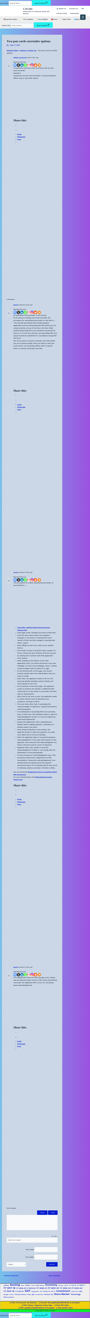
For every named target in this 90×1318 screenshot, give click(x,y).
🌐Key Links (78, 19)
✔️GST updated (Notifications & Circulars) (36, 1308)
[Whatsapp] (25, 65)
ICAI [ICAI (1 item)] (41, 1291)
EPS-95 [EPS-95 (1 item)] (66, 1285)
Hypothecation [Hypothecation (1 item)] (35, 1291)
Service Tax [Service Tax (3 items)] (48, 1294)
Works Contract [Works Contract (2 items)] (9, 1297)
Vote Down (8, 69)
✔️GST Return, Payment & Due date (36, 1305)
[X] (18, 65)
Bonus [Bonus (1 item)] (22, 1285)
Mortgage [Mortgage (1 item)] (6, 1294)
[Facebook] (15, 65)
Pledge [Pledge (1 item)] (29, 1294)
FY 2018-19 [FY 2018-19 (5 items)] (21, 1288)
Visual (42, 1212)
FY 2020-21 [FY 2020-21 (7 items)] (42, 1288)
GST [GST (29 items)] (27, 1291)
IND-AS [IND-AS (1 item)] (53, 1291)
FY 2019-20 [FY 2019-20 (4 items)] (31, 1288)
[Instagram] (32, 65)
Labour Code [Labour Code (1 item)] (74, 1291)
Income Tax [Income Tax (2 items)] (46, 1291)
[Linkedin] (22, 65)
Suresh (15, 572)
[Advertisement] (35, 100)
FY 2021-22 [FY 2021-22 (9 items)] (53, 1288)
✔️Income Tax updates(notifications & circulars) (59, 1303)
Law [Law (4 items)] (80, 1291)
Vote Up (8, 62)
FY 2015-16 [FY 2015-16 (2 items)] (72, 1285)
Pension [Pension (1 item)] (12, 1294)
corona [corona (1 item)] (33, 1285)
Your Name (30, 1257)
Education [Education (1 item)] (60, 1285)
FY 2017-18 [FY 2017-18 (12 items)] (9, 1288)
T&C (82, 8)
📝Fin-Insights (27, 19)
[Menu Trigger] (83, 17)
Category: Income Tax (27, 50)
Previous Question (10, 1275)
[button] (18, 19)
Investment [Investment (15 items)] (63, 1291)
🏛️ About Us (61, 8)
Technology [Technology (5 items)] (75, 1294)
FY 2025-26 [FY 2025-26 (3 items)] (19, 1291)
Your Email (30, 1249)
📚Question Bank (11, 19)
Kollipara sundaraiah (20, 57)
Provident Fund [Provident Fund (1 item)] (39, 1294)
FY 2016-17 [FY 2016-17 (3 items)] (81, 1285)
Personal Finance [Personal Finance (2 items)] (20, 1294)
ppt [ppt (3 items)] (33, 1294)
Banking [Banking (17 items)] (15, 1285)
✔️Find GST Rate (61, 1305)
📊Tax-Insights (42, 19)
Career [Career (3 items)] (27, 1285)
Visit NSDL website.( (25, 627)
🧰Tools (55, 19)
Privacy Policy (62, 13)
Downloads (74, 13)
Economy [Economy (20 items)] (51, 1285)
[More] (39, 65)
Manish (15, 305)
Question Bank (12, 50)
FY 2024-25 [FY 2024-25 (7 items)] (9, 1291)
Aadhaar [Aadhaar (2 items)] (6, 1285)
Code (53, 1212)
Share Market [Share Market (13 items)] (62, 1294)
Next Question (55, 1275)
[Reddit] (35, 65)
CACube (28, 8)
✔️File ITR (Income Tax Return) (23, 1303)
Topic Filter (66, 19)
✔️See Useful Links (64, 1308)
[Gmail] (28, 65)
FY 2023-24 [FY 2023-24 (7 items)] (77, 1288)
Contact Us (73, 8)
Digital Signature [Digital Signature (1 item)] (40, 1285)
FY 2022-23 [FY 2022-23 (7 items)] (65, 1288)
